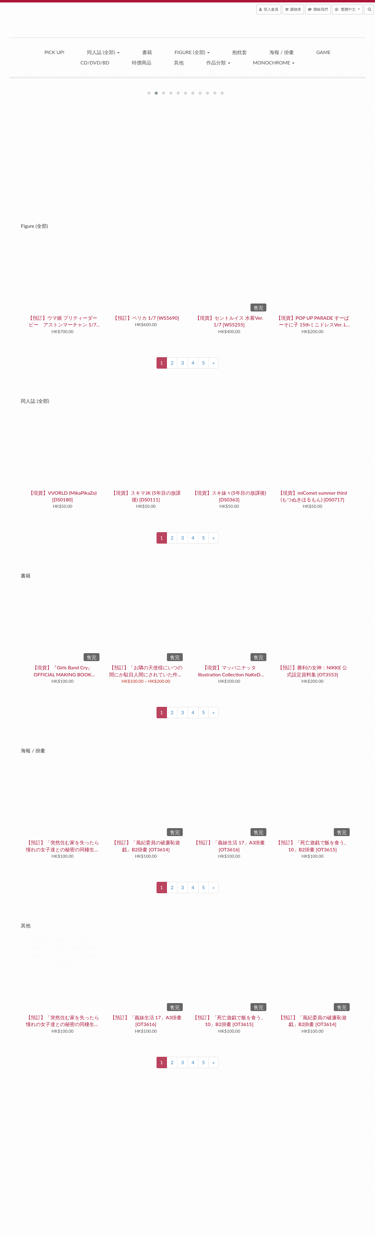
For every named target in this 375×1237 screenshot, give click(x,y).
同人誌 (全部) (103, 52)
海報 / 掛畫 (281, 52)
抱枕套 (239, 52)
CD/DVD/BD (95, 62)
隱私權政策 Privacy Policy (47, 1177)
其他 (179, 62)
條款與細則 (33, 1170)
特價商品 (141, 62)
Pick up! (54, 52)
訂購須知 (31, 1148)
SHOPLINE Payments (196, 1233)
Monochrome (274, 62)
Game (323, 52)
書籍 (147, 52)
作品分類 (218, 62)
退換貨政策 (33, 1155)
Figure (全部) (192, 52)
